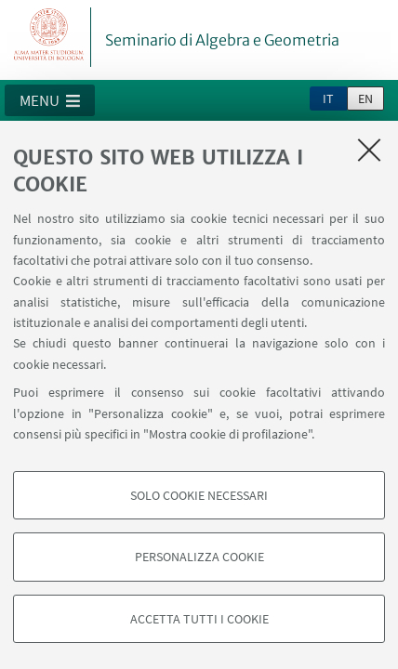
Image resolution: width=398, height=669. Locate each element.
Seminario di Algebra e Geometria (222, 40)
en (365, 98)
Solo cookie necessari (199, 495)
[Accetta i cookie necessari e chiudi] (369, 149)
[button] (50, 100)
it (328, 98)
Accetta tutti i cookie (199, 618)
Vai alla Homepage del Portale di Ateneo (49, 37)
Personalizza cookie (199, 556)
